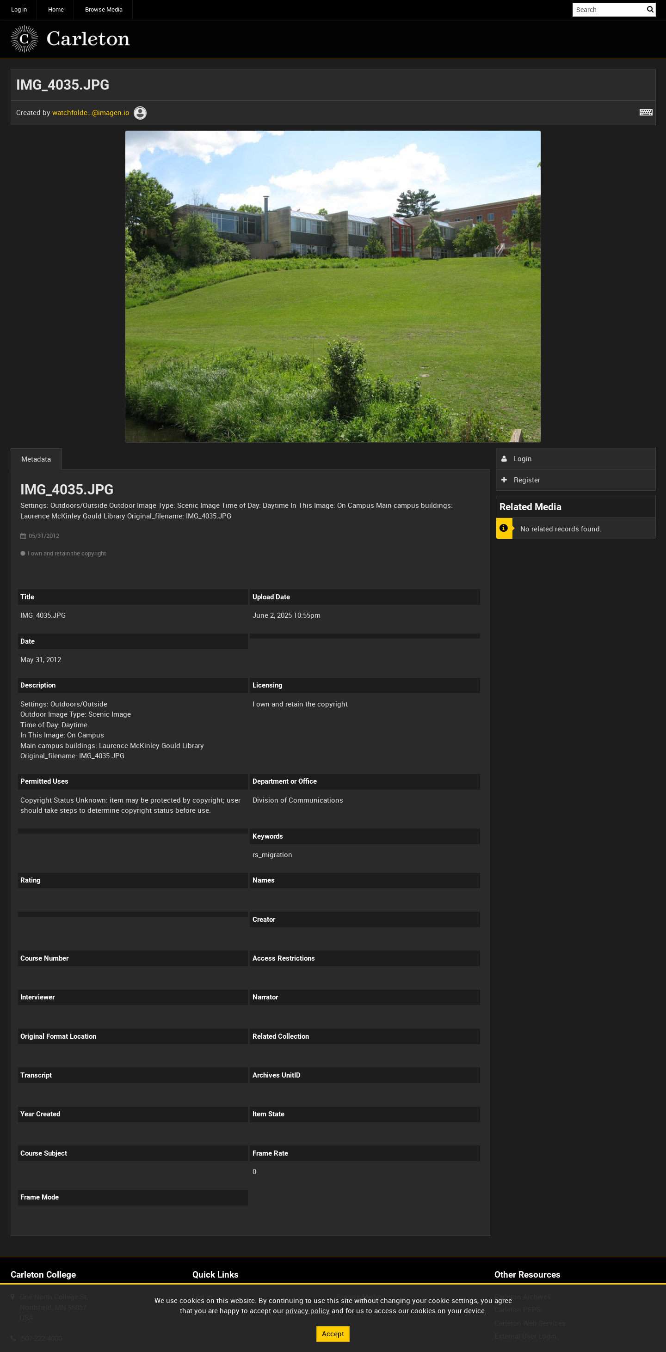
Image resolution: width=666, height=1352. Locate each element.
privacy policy (307, 1310)
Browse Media (104, 9)
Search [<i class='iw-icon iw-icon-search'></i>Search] (650, 9)
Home (56, 9)
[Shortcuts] (646, 110)
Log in (19, 9)
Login (516, 458)
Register (520, 479)
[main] (333, 658)
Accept (333, 1333)
